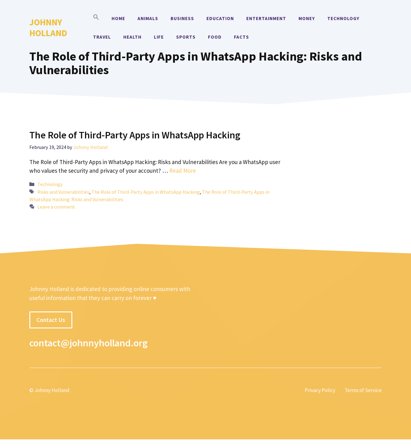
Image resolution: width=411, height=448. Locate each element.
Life (159, 37)
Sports (186, 37)
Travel (102, 37)
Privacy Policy (320, 390)
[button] (96, 18)
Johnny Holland (48, 27)
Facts (241, 37)
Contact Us (50, 319)
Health (132, 37)
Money (307, 18)
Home (118, 18)
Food (215, 37)
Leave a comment (56, 207)
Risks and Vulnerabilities (63, 192)
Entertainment (266, 18)
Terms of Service (363, 390)
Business (182, 18)
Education (220, 18)
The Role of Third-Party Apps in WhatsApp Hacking (134, 135)
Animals (148, 18)
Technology (343, 18)
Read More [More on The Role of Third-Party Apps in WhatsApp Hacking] (182, 170)
